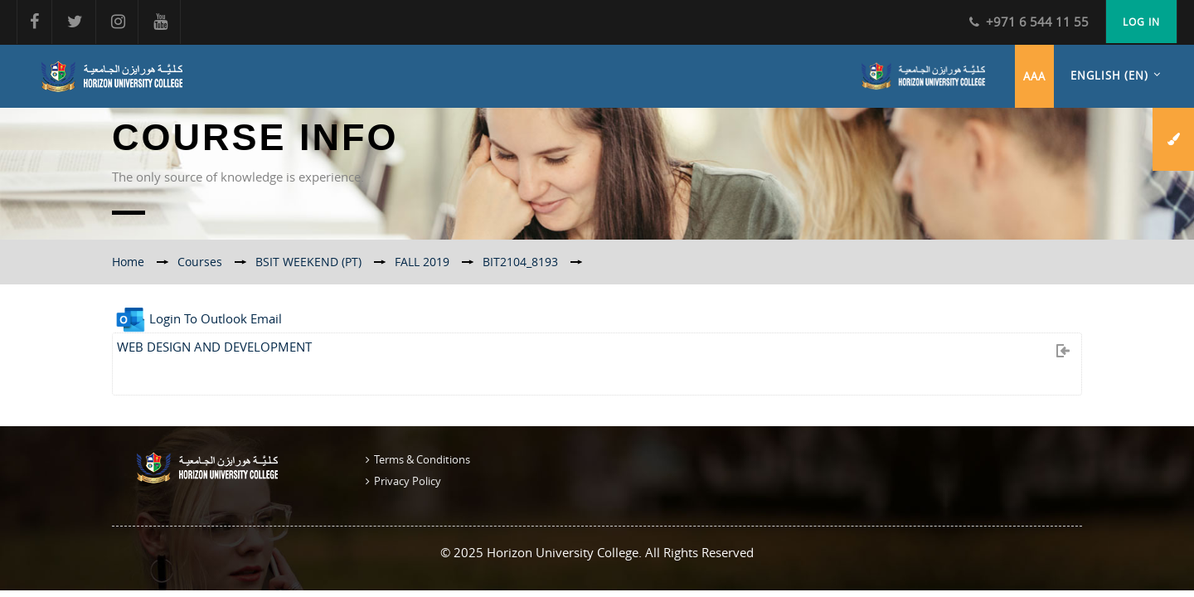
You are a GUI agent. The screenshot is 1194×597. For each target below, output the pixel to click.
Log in (1141, 21)
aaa (1034, 76)
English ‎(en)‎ (1109, 75)
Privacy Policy (407, 480)
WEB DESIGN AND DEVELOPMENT (214, 346)
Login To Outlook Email (197, 318)
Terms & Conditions (422, 459)
